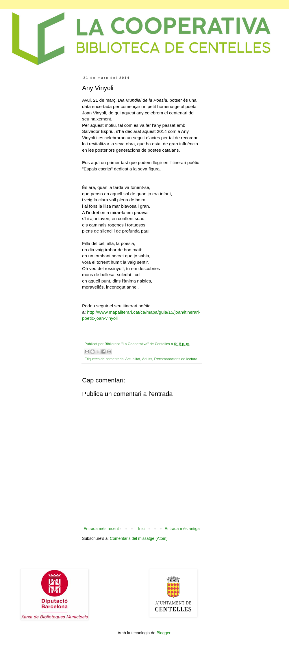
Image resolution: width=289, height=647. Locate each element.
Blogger (163, 633)
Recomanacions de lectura (175, 359)
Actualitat (132, 359)
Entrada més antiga (182, 528)
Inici (141, 528)
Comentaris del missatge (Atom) (139, 538)
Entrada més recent (101, 528)
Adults (147, 359)
